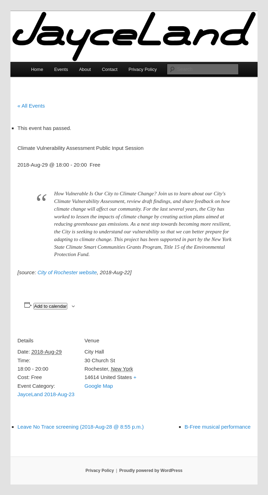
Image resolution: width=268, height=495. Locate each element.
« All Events (31, 106)
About (85, 69)
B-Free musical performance (218, 427)
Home (37, 69)
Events (61, 69)
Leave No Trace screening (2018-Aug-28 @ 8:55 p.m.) (80, 427)
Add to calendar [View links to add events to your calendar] (50, 306)
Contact (110, 69)
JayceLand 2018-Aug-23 (45, 394)
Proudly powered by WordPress (151, 470)
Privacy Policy (142, 69)
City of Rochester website (67, 272)
